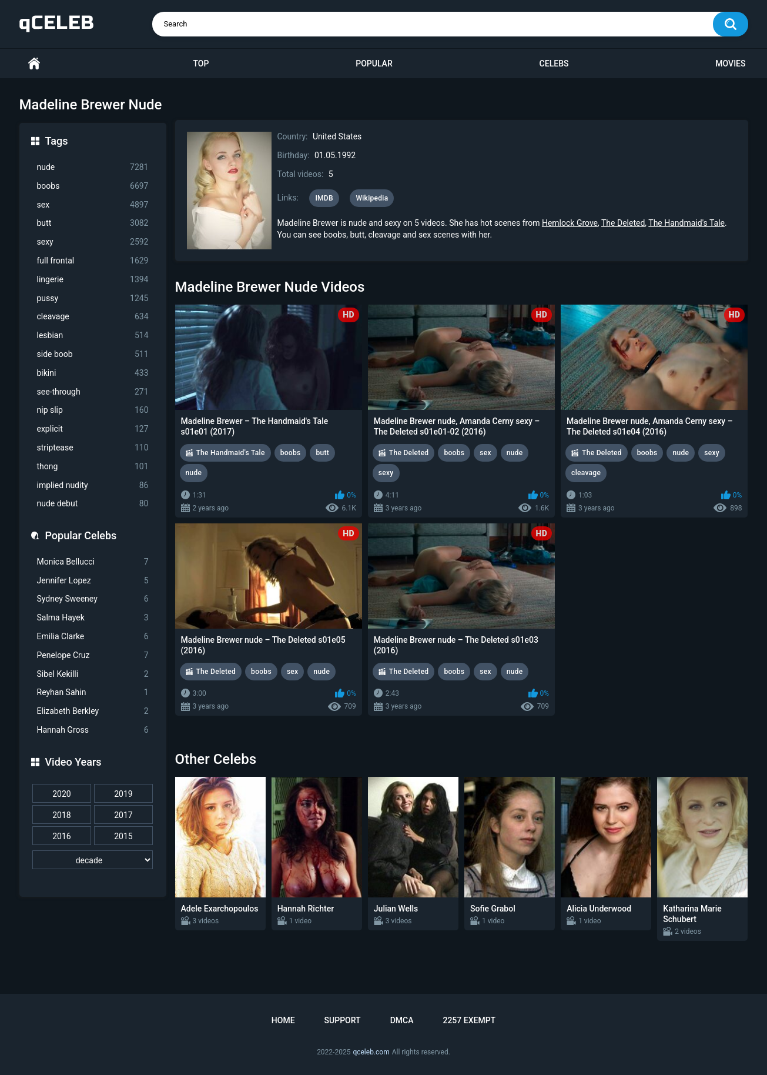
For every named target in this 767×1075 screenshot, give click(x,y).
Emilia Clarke (93, 637)
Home (34, 64)
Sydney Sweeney (93, 599)
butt (93, 223)
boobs (93, 186)
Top (201, 63)
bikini (93, 373)
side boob (93, 354)
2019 (123, 794)
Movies (730, 63)
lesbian (93, 335)
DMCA (402, 1020)
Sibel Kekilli (93, 674)
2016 (61, 836)
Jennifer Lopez (93, 581)
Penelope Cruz (93, 655)
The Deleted (623, 223)
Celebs (554, 63)
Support (342, 1020)
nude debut (93, 504)
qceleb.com (371, 1052)
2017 (123, 815)
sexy (93, 242)
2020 (61, 794)
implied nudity (93, 485)
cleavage (93, 317)
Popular (374, 63)
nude (93, 167)
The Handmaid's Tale (686, 223)
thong (93, 467)
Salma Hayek (93, 618)
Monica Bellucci (93, 562)
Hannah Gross (93, 730)
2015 (123, 836)
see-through (93, 392)
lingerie (93, 280)
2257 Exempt (469, 1020)
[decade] (92, 859)
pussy (93, 298)
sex (93, 205)
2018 (61, 815)
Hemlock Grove (570, 223)
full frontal (93, 261)
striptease (93, 448)
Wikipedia (372, 198)
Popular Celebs (81, 535)
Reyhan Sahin (93, 692)
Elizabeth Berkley (93, 711)
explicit (93, 429)
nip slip (93, 410)
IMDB (324, 198)
